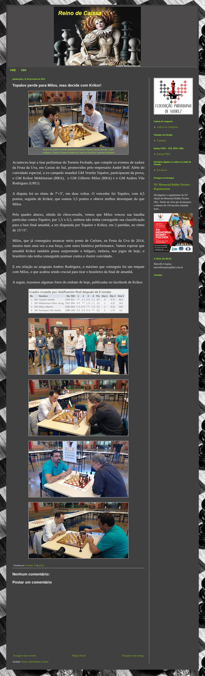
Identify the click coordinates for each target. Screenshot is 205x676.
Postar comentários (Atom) (34, 661)
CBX (23, 70)
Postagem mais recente (24, 655)
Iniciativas (162, 170)
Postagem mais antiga (133, 655)
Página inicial (79, 655)
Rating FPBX (163, 154)
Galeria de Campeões (167, 127)
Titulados (161, 140)
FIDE (13, 70)
